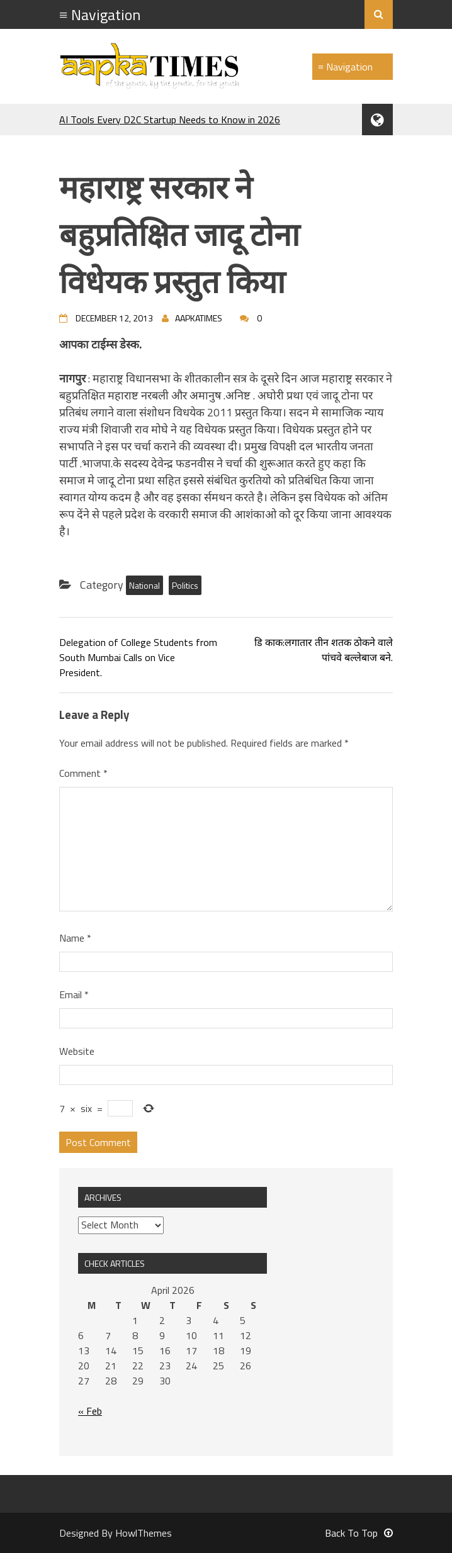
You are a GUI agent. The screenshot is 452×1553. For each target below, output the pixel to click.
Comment (83, 773)
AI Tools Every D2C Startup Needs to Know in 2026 (169, 119)
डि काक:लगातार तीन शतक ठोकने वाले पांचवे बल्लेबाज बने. (323, 650)
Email (74, 994)
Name (75, 937)
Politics (185, 585)
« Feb (90, 1410)
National (144, 585)
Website (76, 1051)
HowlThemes (143, 1532)
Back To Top (359, 1532)
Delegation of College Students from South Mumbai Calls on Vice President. (138, 657)
